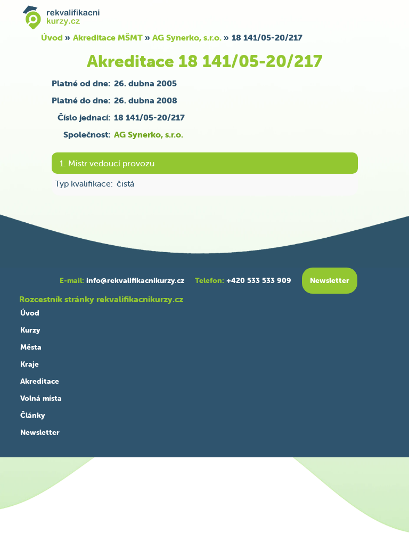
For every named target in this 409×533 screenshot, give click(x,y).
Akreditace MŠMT (108, 37)
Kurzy (30, 330)
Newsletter (40, 432)
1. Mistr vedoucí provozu (107, 163)
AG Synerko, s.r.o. (187, 37)
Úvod (52, 37)
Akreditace (39, 381)
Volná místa (41, 398)
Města (31, 347)
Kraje (29, 364)
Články (32, 415)
